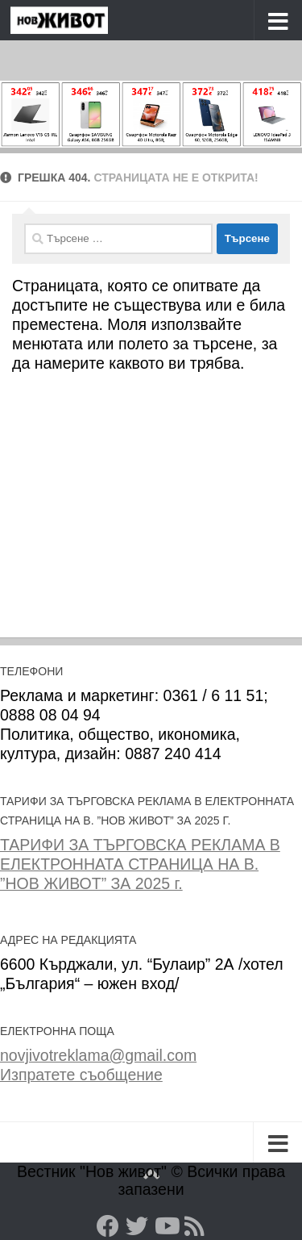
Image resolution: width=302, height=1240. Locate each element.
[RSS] (195, 1226)
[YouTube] (166, 1226)
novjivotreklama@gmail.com (98, 1055)
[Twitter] (137, 1226)
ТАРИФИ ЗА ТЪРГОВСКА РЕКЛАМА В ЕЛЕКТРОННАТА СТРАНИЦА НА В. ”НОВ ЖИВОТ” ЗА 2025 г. (140, 864)
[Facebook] (108, 1226)
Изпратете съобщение (81, 1074)
